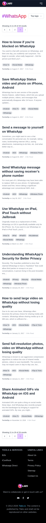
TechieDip (5, 69)
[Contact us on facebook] (23, 498)
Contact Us (33, 476)
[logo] (7, 3)
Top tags (36, 16)
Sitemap (31, 471)
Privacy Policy (34, 465)
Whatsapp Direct (10, 465)
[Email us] (18, 498)
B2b (4, 455)
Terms (30, 460)
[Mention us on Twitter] (28, 498)
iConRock (6, 460)
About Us (32, 455)
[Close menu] (41, 3)
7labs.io (22, 506)
